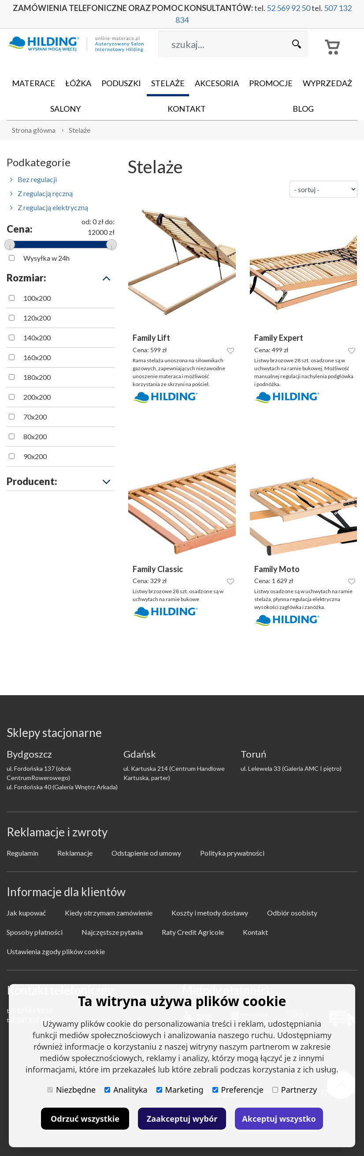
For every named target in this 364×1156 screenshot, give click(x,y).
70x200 (35, 416)
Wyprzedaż (327, 83)
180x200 (37, 377)
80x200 (35, 436)
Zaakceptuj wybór (182, 1118)
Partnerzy (294, 1089)
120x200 (37, 318)
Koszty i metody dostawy (209, 912)
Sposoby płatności (35, 932)
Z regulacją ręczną (41, 193)
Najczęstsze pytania (112, 932)
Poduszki (121, 83)
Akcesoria (217, 83)
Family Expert (278, 338)
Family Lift (151, 338)
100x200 (37, 298)
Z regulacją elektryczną (49, 207)
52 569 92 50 (288, 8)
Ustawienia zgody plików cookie (56, 951)
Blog (303, 108)
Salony (65, 108)
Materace (33, 83)
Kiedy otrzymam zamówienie (108, 912)
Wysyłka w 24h (46, 258)
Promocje (271, 83)
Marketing (180, 1089)
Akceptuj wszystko (279, 1118)
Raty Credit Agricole (193, 932)
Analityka (125, 1089)
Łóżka (78, 83)
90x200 (35, 456)
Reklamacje (75, 853)
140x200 (37, 337)
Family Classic (158, 569)
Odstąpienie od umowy (146, 853)
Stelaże (168, 83)
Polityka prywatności (232, 853)
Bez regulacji (33, 179)
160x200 (37, 357)
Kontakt (186, 108)
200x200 (37, 397)
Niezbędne (71, 1089)
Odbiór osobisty (292, 912)
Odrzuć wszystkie (85, 1118)
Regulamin (22, 853)
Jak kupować (26, 912)
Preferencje (238, 1089)
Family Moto (277, 569)
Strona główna (34, 130)
